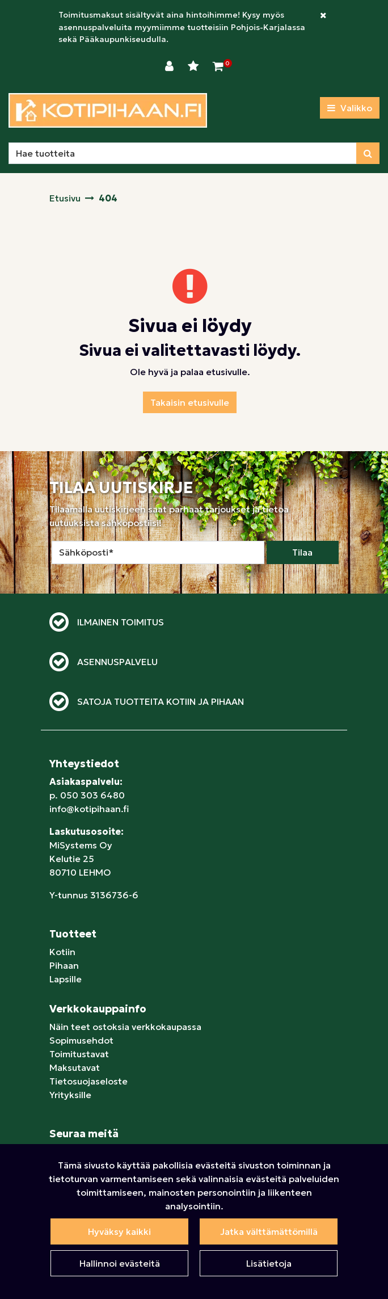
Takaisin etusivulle (189, 402)
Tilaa (302, 552)
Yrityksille (70, 1094)
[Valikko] (349, 108)
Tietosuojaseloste (88, 1081)
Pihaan (64, 965)
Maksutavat (74, 1067)
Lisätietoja (269, 1263)
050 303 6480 (92, 795)
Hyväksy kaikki (119, 1231)
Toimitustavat (79, 1054)
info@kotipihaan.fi (89, 808)
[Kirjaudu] (170, 66)
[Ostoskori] (218, 66)
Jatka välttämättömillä (269, 1231)
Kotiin (62, 951)
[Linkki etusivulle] (108, 110)
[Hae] (183, 153)
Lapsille (65, 979)
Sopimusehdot (81, 1040)
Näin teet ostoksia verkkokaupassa (125, 1026)
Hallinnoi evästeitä (119, 1263)
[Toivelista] (194, 66)
